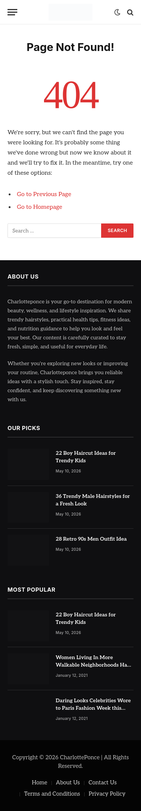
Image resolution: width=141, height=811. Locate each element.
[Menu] (12, 12)
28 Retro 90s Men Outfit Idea (91, 539)
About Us (68, 782)
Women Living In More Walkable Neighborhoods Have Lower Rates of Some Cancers (94, 665)
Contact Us (102, 782)
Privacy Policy (107, 793)
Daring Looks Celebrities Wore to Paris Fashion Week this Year (93, 708)
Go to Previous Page (44, 194)
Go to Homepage (39, 207)
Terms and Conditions (52, 793)
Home (39, 782)
